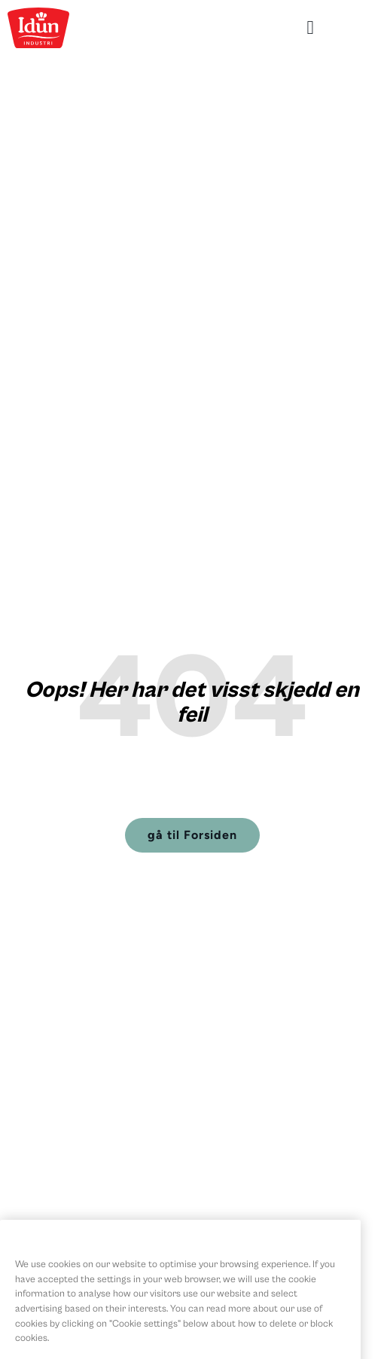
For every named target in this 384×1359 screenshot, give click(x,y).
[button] (310, 28)
